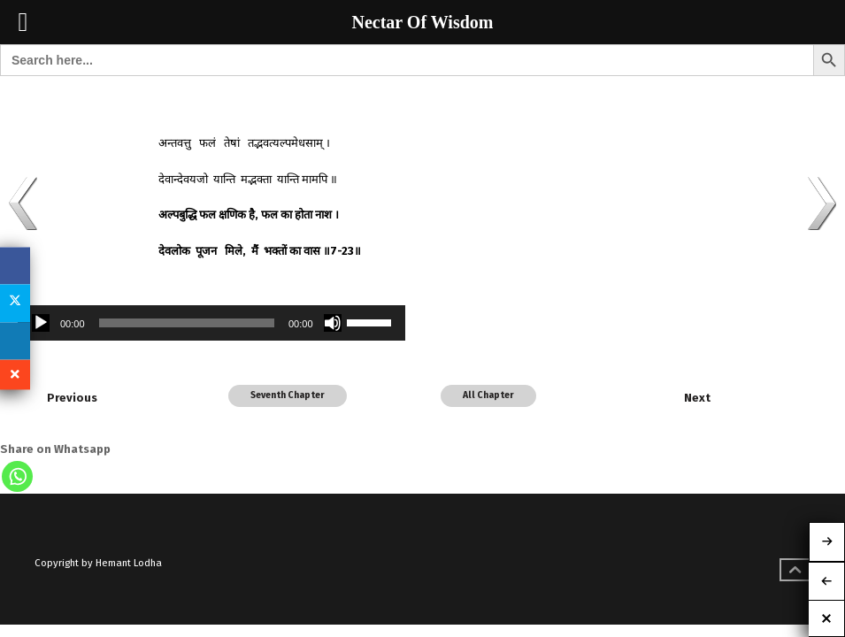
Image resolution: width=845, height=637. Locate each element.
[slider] (186, 322)
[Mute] (333, 323)
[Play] (41, 323)
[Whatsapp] (17, 476)
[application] (211, 323)
